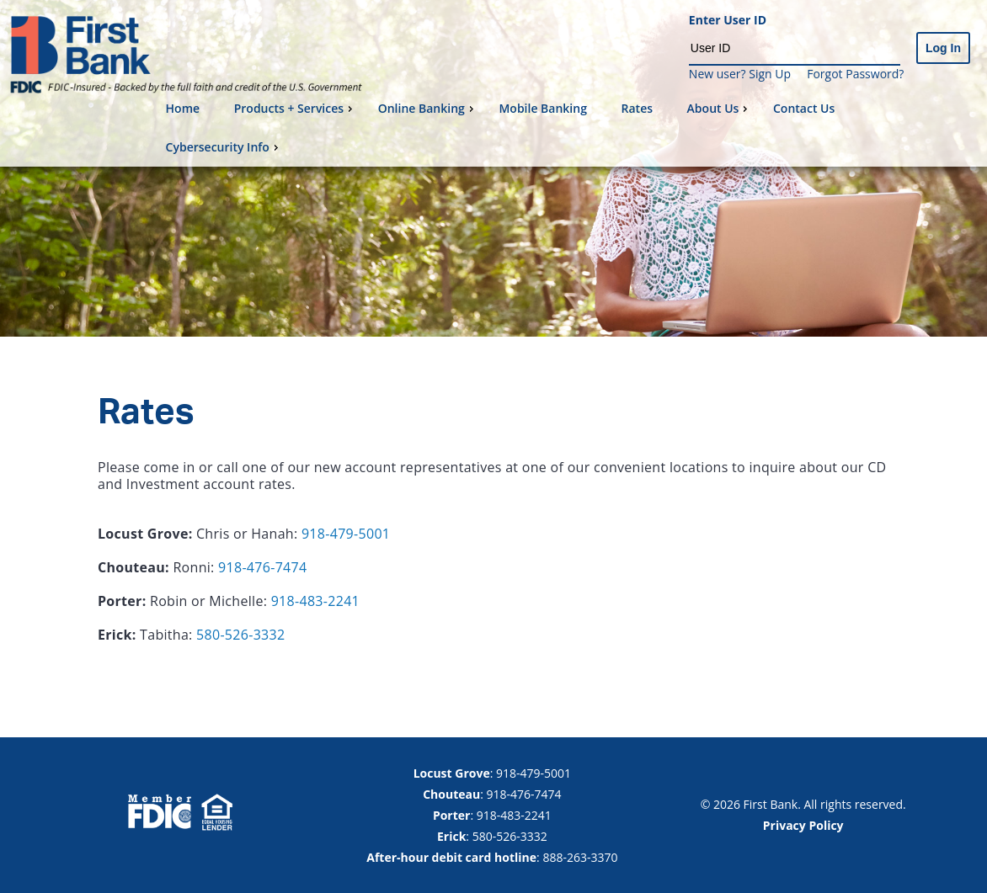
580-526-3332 (240, 634)
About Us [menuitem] (719, 108)
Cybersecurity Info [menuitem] (224, 147)
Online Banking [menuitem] (427, 108)
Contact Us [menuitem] (804, 108)
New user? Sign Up (740, 74)
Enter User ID (727, 20)
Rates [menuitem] (637, 108)
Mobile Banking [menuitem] (543, 108)
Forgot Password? (855, 74)
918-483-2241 (315, 601)
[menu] (569, 128)
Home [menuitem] (183, 108)
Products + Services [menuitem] (295, 108)
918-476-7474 (262, 567)
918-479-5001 (345, 533)
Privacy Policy (803, 825)
